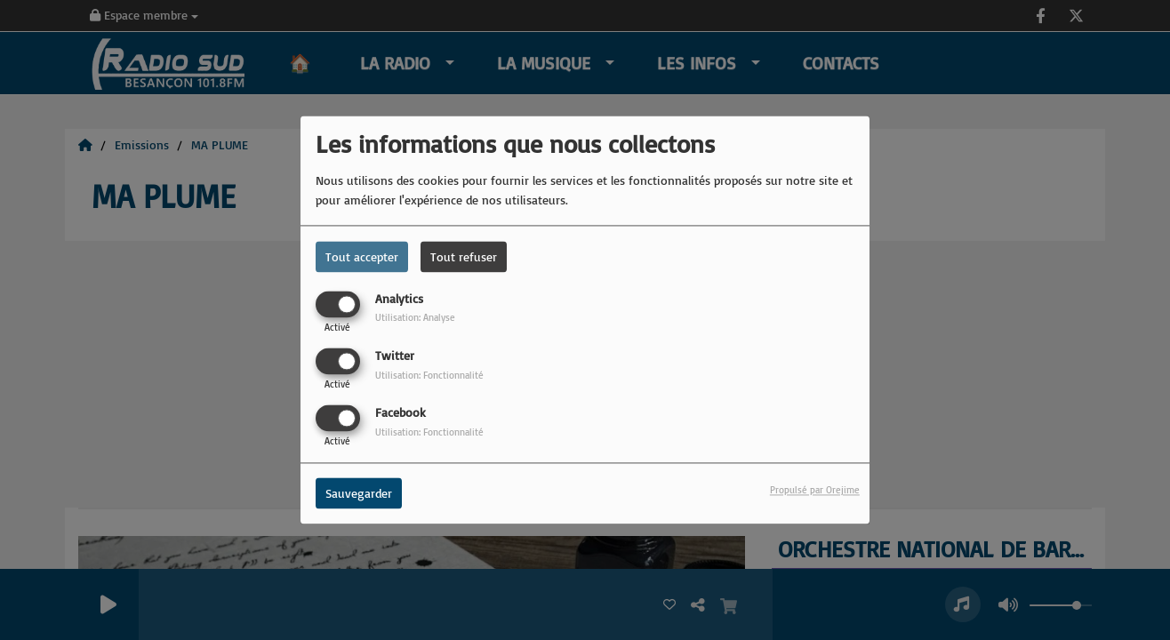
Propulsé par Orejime (815, 490)
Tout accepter (361, 256)
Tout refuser (463, 256)
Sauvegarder (358, 493)
